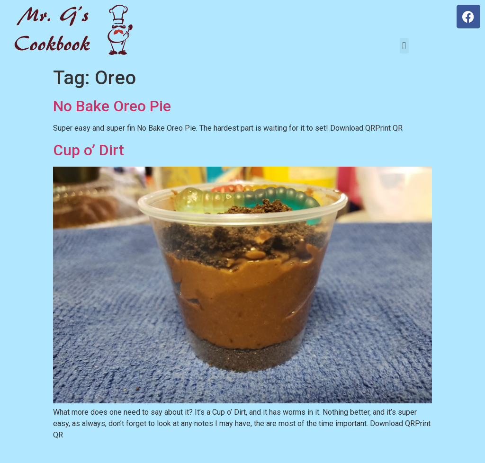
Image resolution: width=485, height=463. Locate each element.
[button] (404, 45)
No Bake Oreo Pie (112, 106)
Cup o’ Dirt (88, 150)
